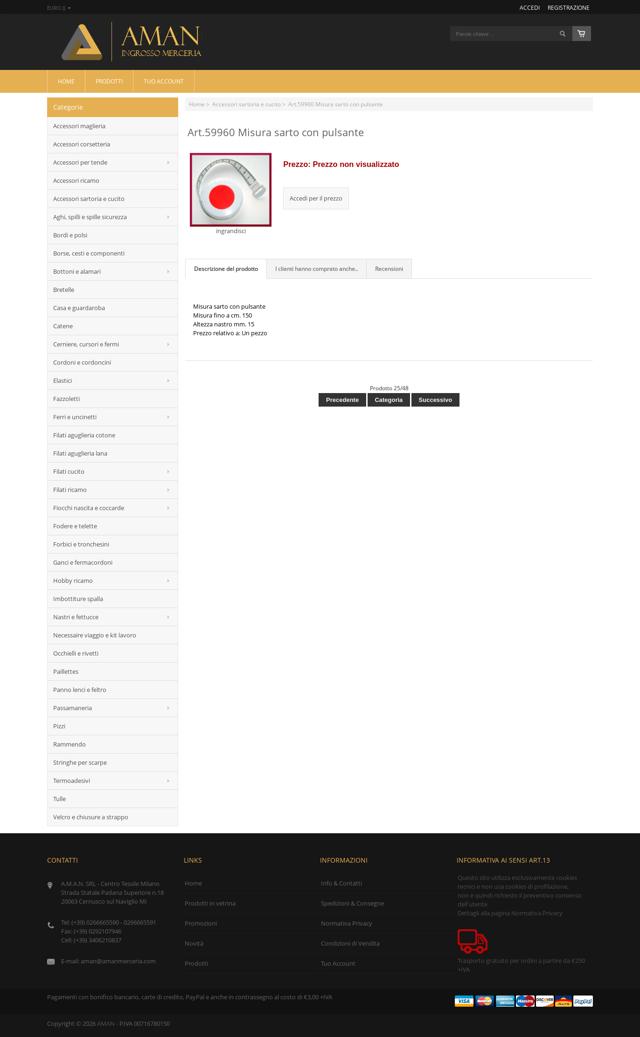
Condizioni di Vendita (350, 943)
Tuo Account (164, 81)
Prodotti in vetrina (210, 903)
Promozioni (201, 923)
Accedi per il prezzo (316, 198)
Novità (194, 943)
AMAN (106, 1023)
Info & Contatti (341, 883)
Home (66, 81)
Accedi (530, 7)
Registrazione (569, 7)
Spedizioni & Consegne (352, 903)
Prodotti (109, 81)
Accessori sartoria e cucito (246, 104)
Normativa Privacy (346, 923)
